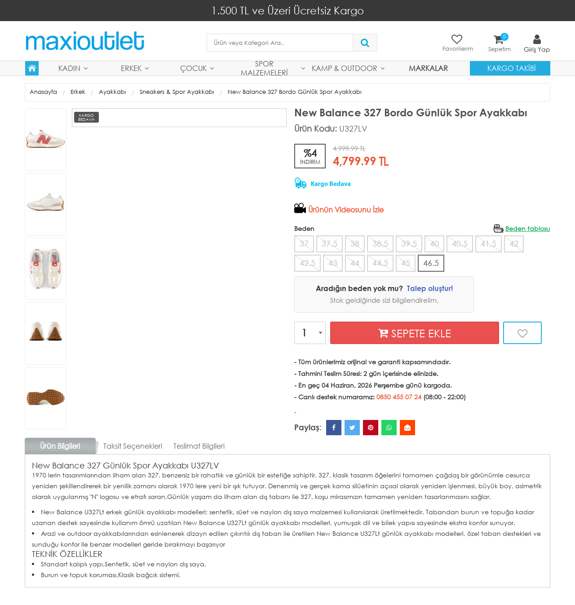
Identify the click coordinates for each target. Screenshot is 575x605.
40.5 (460, 243)
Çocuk (193, 67)
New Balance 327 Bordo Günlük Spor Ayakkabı (295, 91)
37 (304, 243)
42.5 (307, 262)
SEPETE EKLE (414, 332)
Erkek (131, 67)
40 (434, 243)
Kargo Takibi (511, 67)
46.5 (431, 262)
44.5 (380, 262)
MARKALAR (428, 67)
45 (405, 262)
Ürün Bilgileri (60, 445)
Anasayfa (43, 91)
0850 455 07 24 (398, 396)
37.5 (329, 243)
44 (354, 262)
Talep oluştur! (430, 287)
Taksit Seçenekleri (132, 445)
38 (354, 243)
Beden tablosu (527, 228)
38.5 (380, 243)
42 (513, 243)
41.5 (488, 243)
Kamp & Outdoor (344, 67)
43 (332, 262)
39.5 (409, 243)
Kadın (69, 67)
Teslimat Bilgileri (199, 445)
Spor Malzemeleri (264, 68)
